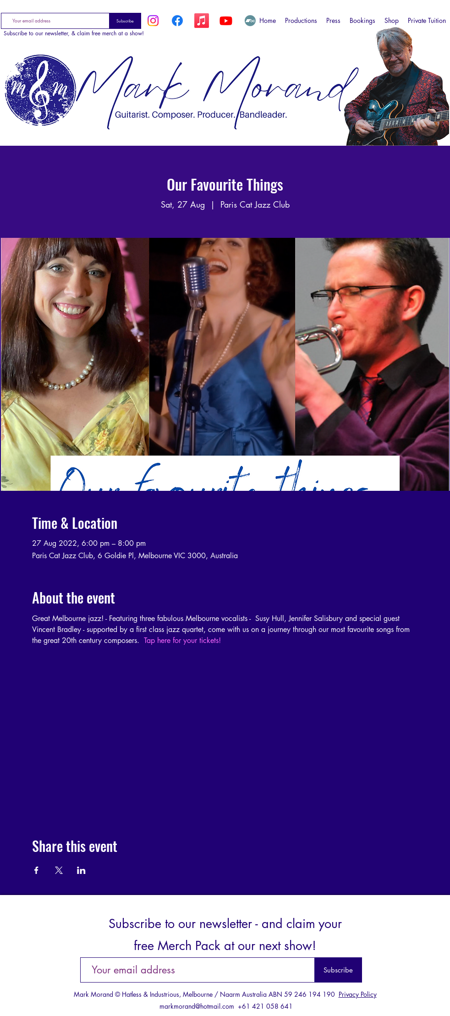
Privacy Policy (358, 994)
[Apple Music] (201, 20)
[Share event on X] (59, 870)
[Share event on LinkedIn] (81, 870)
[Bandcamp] (250, 20)
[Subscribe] (125, 21)
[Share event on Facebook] (36, 870)
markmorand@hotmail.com (196, 1006)
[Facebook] (177, 20)
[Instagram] (153, 20)
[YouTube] (226, 20)
